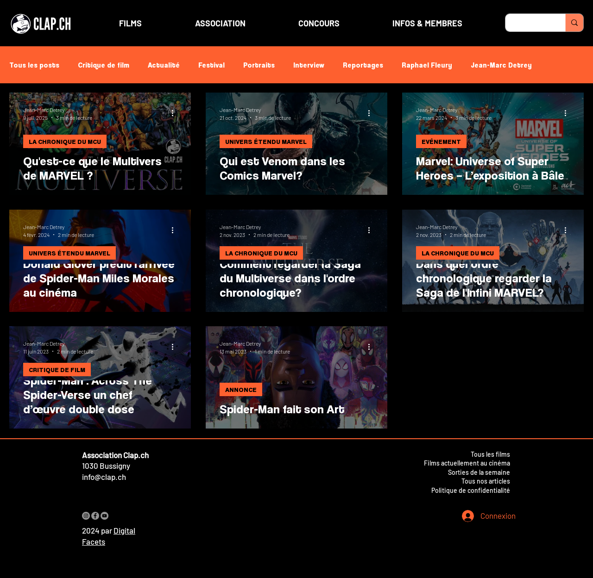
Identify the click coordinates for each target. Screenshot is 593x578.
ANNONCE (241, 389)
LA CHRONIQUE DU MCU (65, 141)
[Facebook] (95, 516)
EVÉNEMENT (441, 141)
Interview (308, 65)
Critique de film (103, 65)
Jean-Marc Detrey (501, 65)
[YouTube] (104, 516)
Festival (211, 65)
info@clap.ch (104, 476)
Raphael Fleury (427, 65)
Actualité (164, 65)
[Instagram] (86, 516)
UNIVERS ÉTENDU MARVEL (266, 141)
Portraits (259, 65)
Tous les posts (34, 65)
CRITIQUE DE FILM (57, 369)
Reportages (363, 65)
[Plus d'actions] (175, 112)
